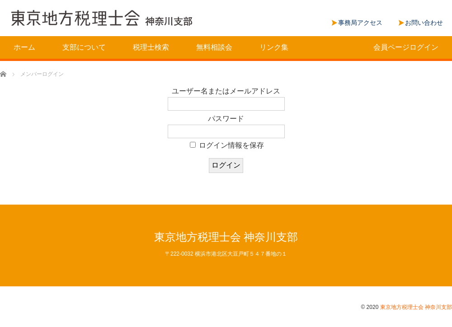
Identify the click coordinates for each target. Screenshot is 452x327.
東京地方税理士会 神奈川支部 (226, 237)
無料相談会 (214, 47)
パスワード (226, 118)
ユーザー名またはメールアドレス (226, 91)
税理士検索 (151, 47)
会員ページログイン (405, 47)
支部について (84, 47)
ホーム (24, 47)
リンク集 (273, 47)
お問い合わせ (424, 22)
